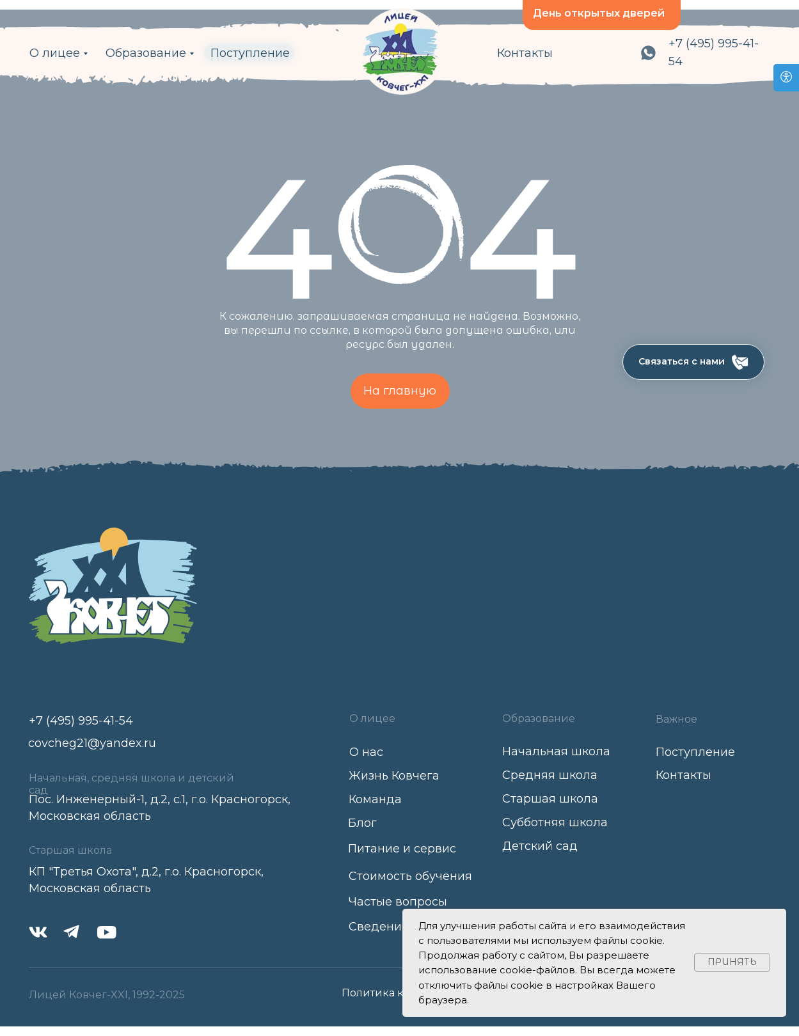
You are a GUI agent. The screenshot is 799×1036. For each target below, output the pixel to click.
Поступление (250, 53)
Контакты (525, 53)
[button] (693, 362)
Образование (146, 53)
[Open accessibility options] (786, 77)
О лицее (54, 53)
